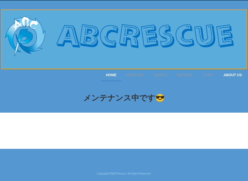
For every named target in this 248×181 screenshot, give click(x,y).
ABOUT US (232, 75)
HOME (111, 75)
